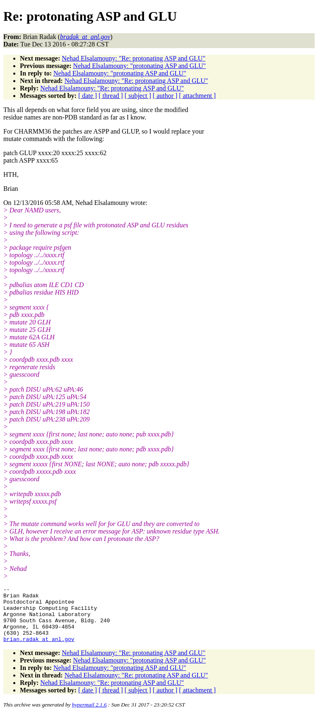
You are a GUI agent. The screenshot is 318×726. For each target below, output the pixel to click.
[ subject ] (138, 95)
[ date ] (87, 95)
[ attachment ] (197, 95)
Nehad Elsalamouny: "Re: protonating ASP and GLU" (133, 58)
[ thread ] (111, 95)
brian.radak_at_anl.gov (39, 650)
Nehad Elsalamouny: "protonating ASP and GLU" (139, 65)
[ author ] (165, 95)
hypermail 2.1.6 (89, 716)
